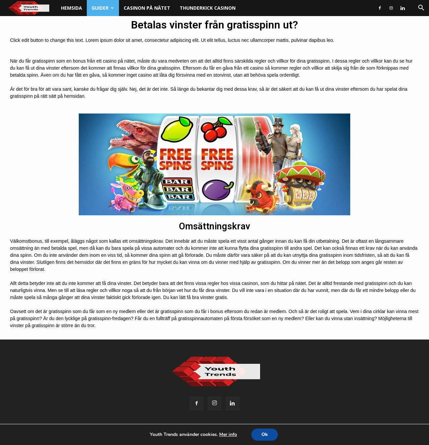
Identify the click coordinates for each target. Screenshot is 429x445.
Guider (102, 8)
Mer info (228, 434)
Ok (264, 434)
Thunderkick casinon (208, 8)
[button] (421, 8)
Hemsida (71, 8)
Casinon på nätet (147, 8)
